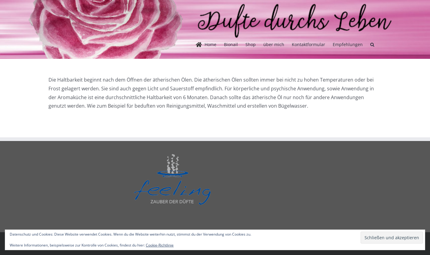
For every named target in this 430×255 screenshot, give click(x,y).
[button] (372, 44)
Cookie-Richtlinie (160, 245)
